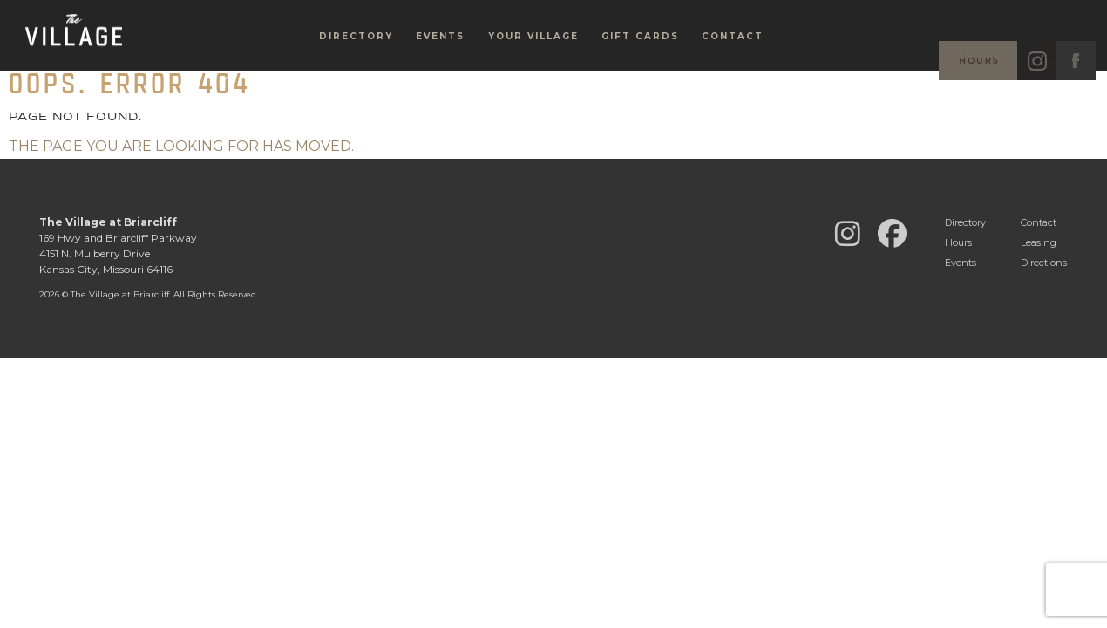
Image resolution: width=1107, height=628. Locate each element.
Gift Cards (640, 66)
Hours (958, 242)
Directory (356, 66)
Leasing (1038, 242)
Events (440, 66)
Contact (733, 66)
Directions (1044, 262)
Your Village (533, 66)
